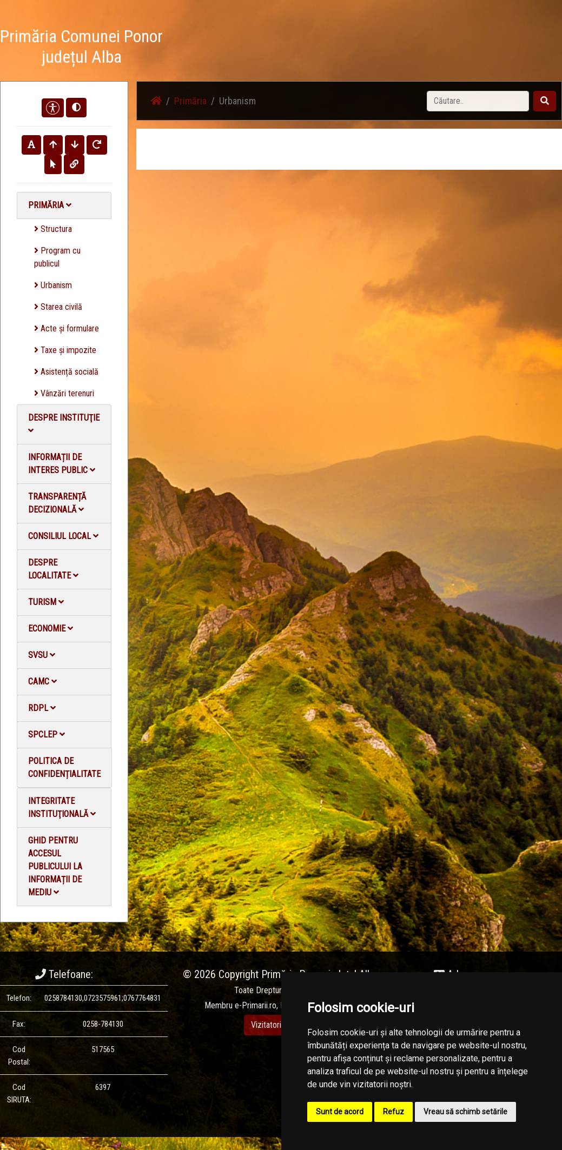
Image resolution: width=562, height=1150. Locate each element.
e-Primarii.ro (255, 1005)
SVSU (41, 655)
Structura (53, 229)
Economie (50, 628)
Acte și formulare (66, 328)
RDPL (42, 708)
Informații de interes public (61, 463)
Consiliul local (63, 536)
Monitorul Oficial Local (495, 48)
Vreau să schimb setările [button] (465, 1111)
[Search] (478, 101)
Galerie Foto (324, 48)
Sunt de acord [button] (339, 1111)
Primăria (49, 205)
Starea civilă (58, 307)
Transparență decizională (57, 503)
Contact (430, 48)
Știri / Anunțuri (266, 48)
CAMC (42, 681)
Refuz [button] (393, 1111)
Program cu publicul (57, 257)
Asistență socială (66, 372)
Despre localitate (53, 569)
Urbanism (53, 285)
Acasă (217, 48)
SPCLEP (46, 734)
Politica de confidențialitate (64, 767)
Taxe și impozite (65, 350)
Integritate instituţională (62, 807)
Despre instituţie (64, 424)
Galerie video (381, 48)
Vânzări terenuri (64, 393)
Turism (46, 602)
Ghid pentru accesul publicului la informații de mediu (55, 866)
